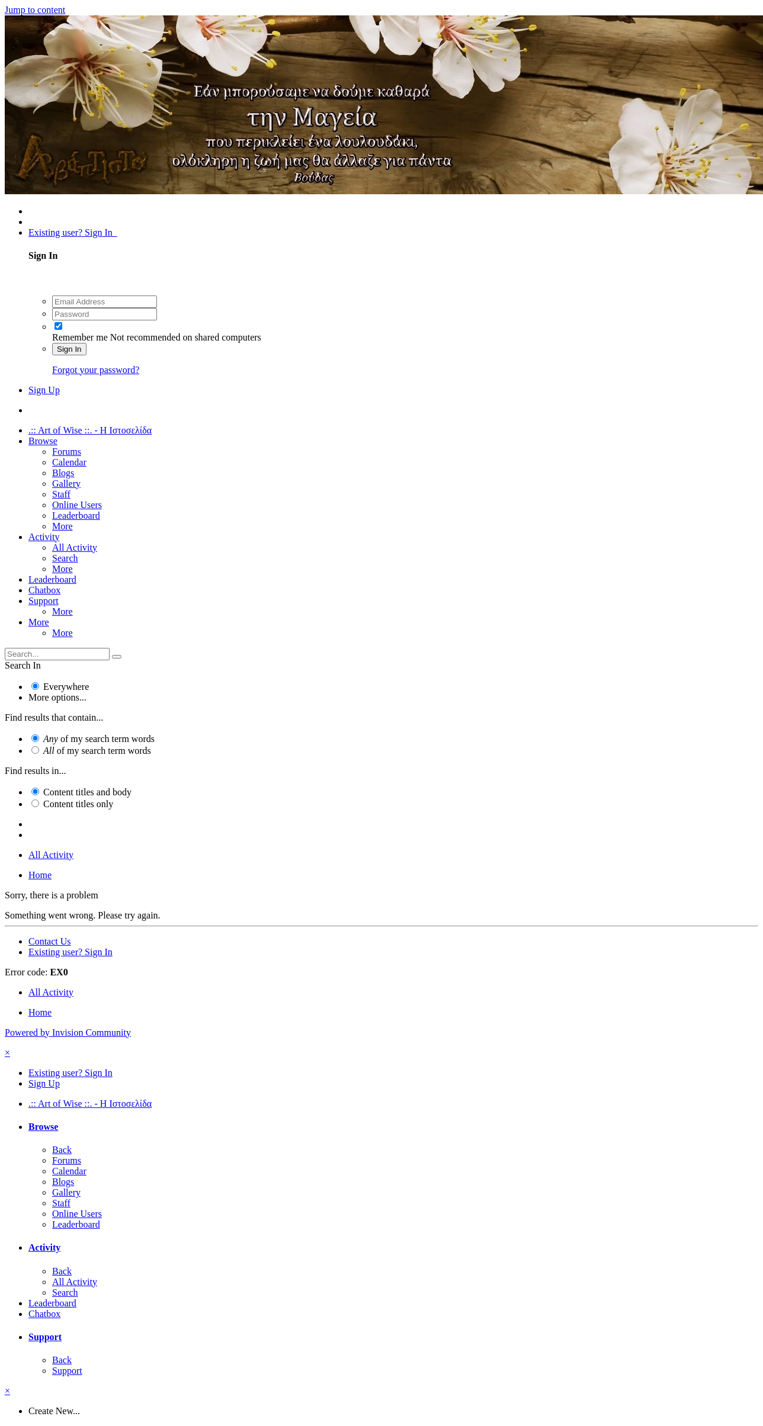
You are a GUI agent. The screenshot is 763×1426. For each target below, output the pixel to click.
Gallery (66, 483)
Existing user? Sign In (72, 232)
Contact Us (49, 941)
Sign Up (44, 390)
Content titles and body (87, 792)
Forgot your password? (95, 370)
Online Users (77, 505)
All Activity (74, 547)
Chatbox (44, 590)
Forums (66, 452)
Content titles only (78, 804)
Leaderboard (76, 515)
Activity (43, 537)
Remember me (80, 337)
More (62, 526)
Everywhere (66, 687)
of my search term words (99, 739)
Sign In (69, 349)
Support (43, 601)
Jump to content (35, 10)
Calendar (69, 462)
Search (65, 558)
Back (62, 1150)
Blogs (63, 473)
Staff (61, 494)
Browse (42, 441)
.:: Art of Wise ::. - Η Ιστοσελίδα (90, 430)
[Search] (57, 654)
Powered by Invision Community (68, 1032)
